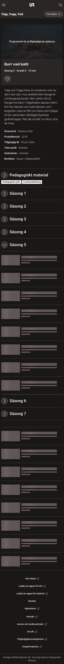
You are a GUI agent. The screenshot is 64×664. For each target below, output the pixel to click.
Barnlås (32, 601)
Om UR (32, 631)
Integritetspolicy (32, 646)
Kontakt (32, 616)
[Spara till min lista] (7, 79)
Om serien (53, 14)
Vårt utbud (32, 578)
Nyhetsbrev (32, 608)
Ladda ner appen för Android (32, 593)
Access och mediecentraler (32, 624)
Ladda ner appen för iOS (32, 586)
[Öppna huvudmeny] (4, 5)
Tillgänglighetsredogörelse (32, 639)
